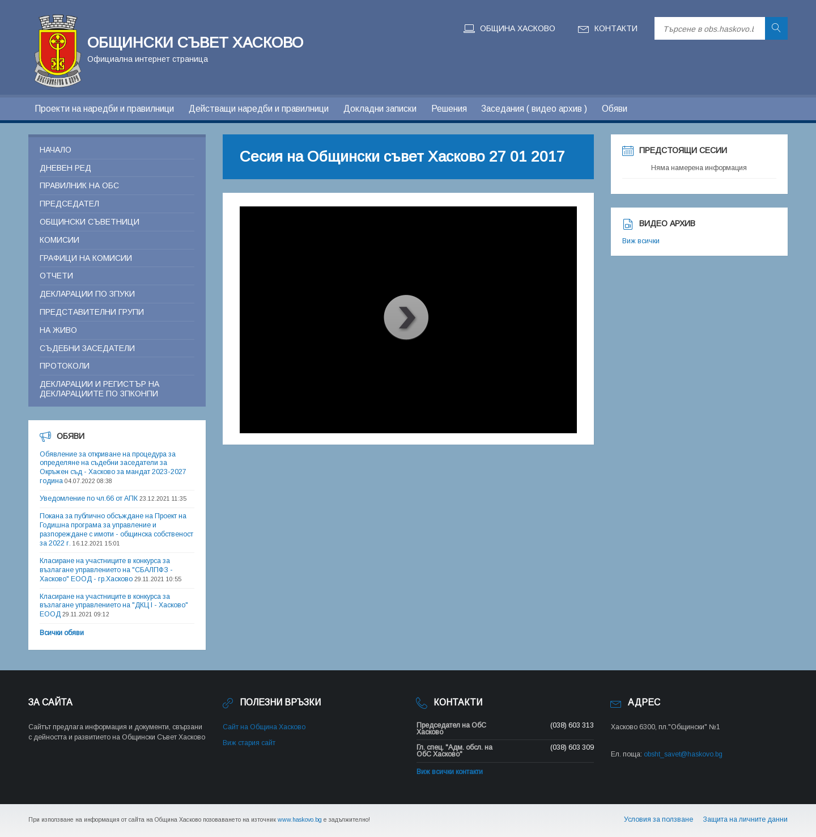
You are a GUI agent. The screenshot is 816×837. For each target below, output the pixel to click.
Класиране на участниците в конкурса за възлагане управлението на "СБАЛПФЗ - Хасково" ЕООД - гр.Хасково (106, 570)
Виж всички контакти (449, 772)
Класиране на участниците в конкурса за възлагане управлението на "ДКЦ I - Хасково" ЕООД (114, 606)
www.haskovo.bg (300, 819)
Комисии (59, 239)
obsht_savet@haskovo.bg (683, 754)
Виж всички (641, 241)
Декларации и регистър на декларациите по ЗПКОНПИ (99, 388)
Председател (69, 203)
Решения (449, 108)
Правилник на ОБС (79, 185)
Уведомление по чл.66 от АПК (89, 498)
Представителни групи (92, 311)
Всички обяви (62, 633)
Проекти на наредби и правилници (104, 108)
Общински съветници (89, 221)
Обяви (614, 108)
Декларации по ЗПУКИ (87, 293)
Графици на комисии (86, 258)
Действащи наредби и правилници (259, 108)
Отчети (56, 275)
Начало (55, 149)
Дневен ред (65, 167)
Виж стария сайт (249, 743)
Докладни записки (379, 108)
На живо (58, 330)
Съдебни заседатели (87, 348)
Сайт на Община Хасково (264, 727)
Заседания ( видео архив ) (534, 108)
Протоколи (65, 365)
